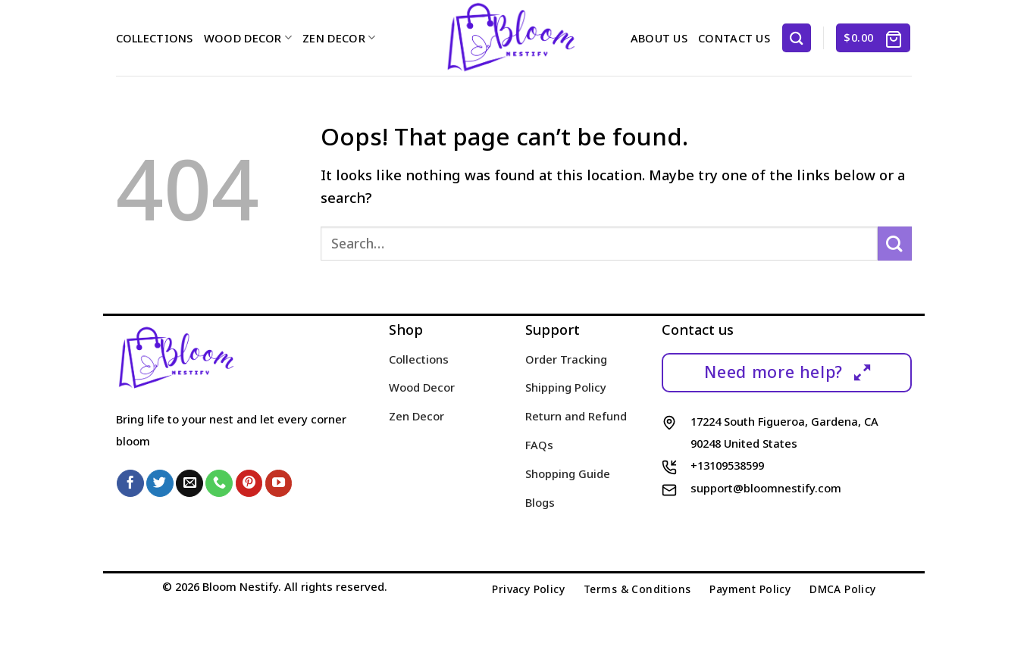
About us (659, 37)
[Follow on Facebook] (130, 483)
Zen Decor (338, 37)
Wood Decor (248, 37)
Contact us (734, 37)
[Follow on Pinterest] (249, 483)
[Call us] (219, 483)
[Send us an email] (189, 483)
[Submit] (895, 243)
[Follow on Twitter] (160, 483)
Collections (154, 37)
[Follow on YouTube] (279, 483)
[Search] (796, 37)
